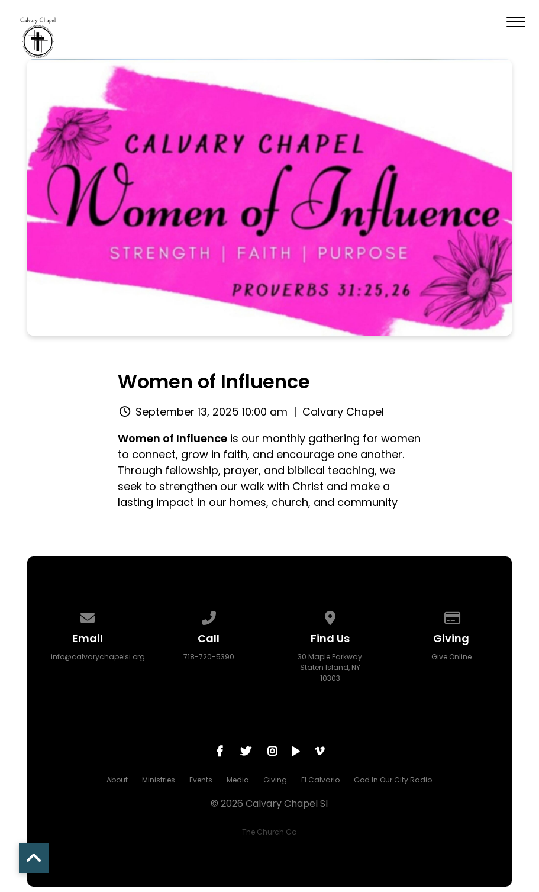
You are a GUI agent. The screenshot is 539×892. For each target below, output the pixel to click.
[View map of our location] (330, 616)
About (117, 780)
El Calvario (320, 780)
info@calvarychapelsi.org (98, 657)
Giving (275, 780)
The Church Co (269, 832)
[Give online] (451, 616)
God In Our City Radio (393, 780)
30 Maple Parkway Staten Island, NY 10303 (330, 667)
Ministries (158, 780)
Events (200, 780)
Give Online (451, 657)
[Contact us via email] (88, 616)
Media (238, 780)
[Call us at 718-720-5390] (209, 616)
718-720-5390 (208, 657)
